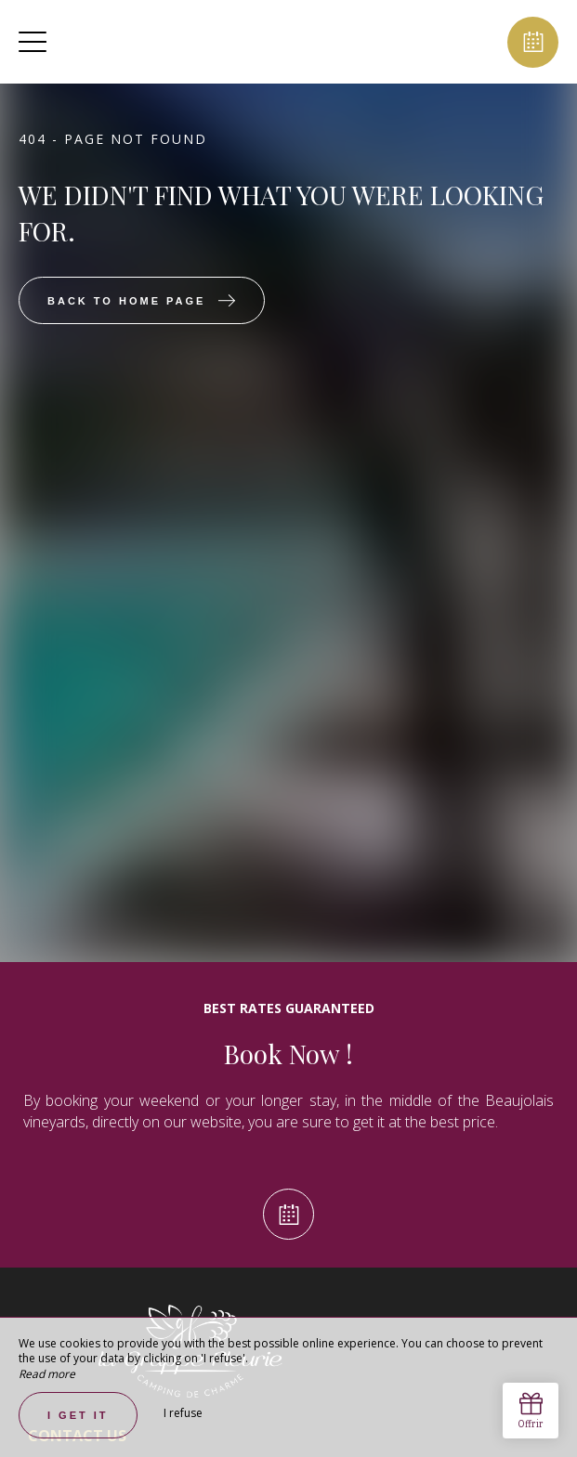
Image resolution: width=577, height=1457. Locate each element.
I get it (78, 1415)
